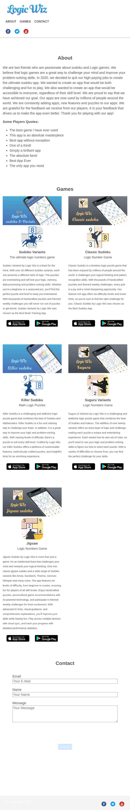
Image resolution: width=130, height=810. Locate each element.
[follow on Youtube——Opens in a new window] (27, 30)
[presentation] (38, 732)
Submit (65, 746)
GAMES (25, 21)
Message (19, 703)
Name (17, 690)
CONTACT (41, 21)
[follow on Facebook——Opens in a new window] (9, 30)
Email (17, 676)
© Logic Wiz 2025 (18, 802)
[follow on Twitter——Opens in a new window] (18, 30)
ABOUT (10, 21)
